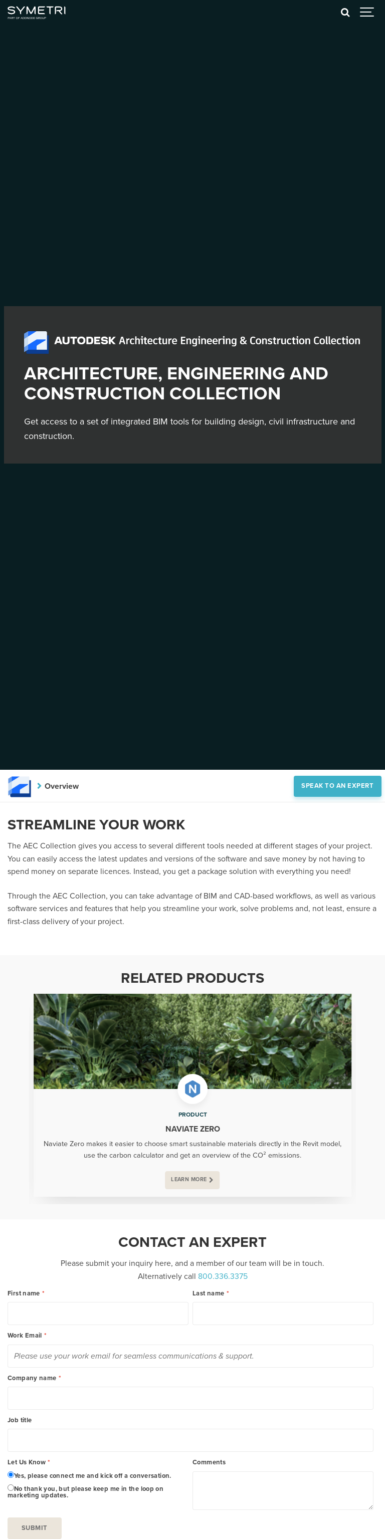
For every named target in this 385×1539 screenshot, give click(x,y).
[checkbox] (98, 1485)
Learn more (189, 1179)
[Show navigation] (367, 12)
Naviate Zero (192, 1129)
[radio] (98, 1475)
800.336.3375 (223, 1276)
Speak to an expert (337, 786)
